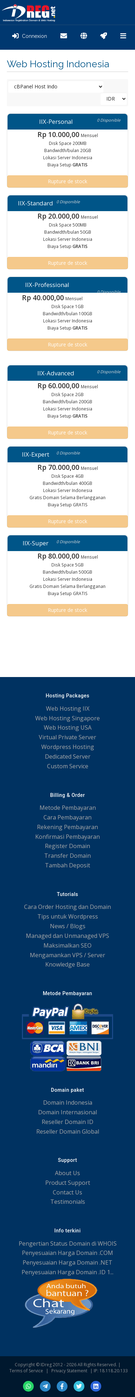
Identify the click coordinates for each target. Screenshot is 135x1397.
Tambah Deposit (67, 865)
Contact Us (67, 1192)
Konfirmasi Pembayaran (67, 837)
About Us (67, 1173)
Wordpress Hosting (67, 747)
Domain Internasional (67, 1112)
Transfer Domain (67, 856)
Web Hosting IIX (67, 708)
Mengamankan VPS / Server (67, 955)
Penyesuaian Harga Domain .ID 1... (67, 1272)
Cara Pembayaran (67, 817)
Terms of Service (26, 1371)
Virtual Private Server (67, 737)
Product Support (67, 1183)
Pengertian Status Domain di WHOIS (68, 1243)
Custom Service (67, 766)
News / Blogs (67, 926)
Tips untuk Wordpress (67, 916)
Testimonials (67, 1202)
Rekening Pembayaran (67, 827)
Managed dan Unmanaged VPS (67, 936)
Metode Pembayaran (67, 808)
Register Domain (67, 846)
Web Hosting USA (68, 727)
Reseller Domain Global (67, 1131)
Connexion (29, 36)
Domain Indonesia (67, 1102)
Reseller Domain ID (67, 1122)
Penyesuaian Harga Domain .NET (67, 1262)
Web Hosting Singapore (67, 718)
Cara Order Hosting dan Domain (67, 907)
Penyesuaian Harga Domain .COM (67, 1253)
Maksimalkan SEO (67, 945)
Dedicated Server (67, 756)
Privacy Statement (69, 1371)
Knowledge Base (67, 964)
